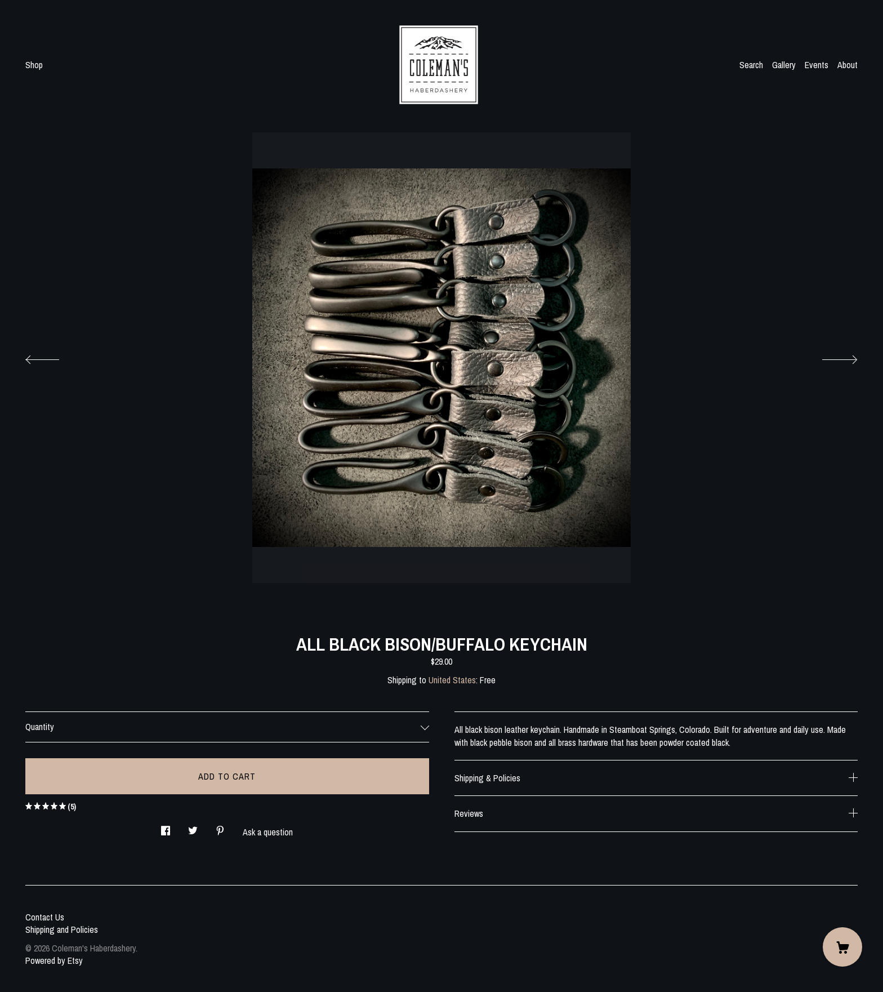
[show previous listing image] (53, 356)
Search (751, 65)
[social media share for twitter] (193, 827)
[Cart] (842, 947)
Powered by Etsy (54, 960)
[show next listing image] (829, 356)
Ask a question (268, 832)
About (847, 65)
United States (452, 680)
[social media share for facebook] (165, 827)
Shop (34, 65)
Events (816, 65)
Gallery (784, 65)
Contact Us (44, 917)
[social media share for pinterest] (220, 827)
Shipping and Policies (61, 929)
